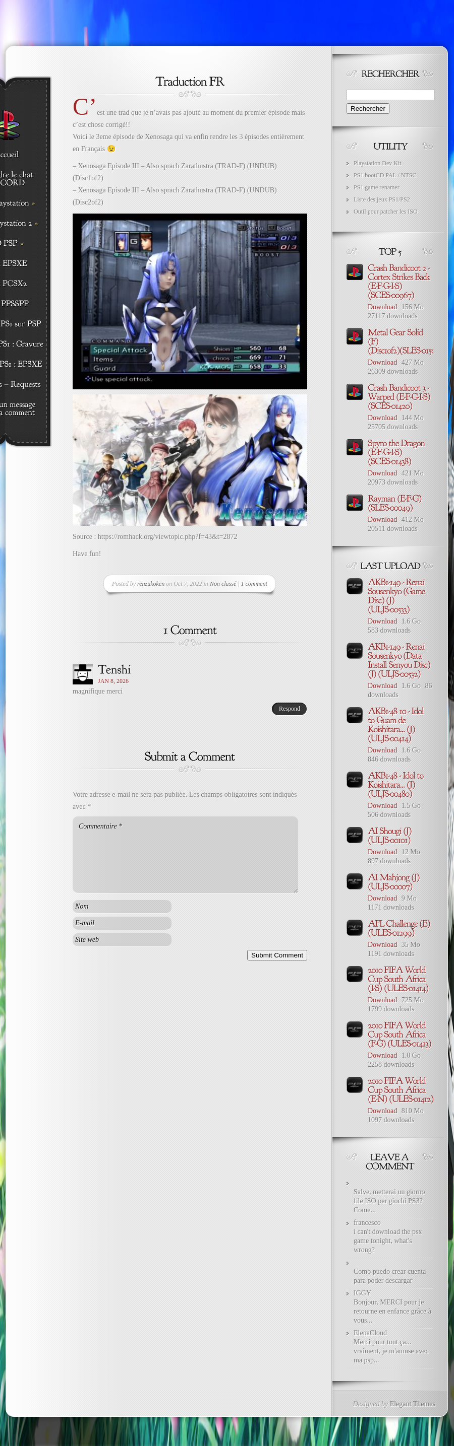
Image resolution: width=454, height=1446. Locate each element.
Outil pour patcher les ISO (386, 211)
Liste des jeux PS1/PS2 (382, 199)
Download (382, 307)
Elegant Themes (412, 1404)
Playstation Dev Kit (378, 163)
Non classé (223, 583)
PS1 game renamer (377, 187)
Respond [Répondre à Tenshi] (289, 708)
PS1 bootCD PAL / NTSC (385, 175)
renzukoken (150, 583)
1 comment (254, 583)
